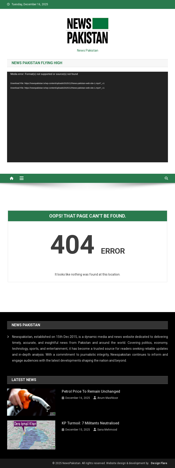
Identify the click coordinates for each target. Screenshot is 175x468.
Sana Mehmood (107, 429)
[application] (87, 117)
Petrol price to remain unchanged (91, 391)
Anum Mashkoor (107, 398)
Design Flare (159, 463)
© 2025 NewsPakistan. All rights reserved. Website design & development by (100, 463)
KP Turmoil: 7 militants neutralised (90, 423)
